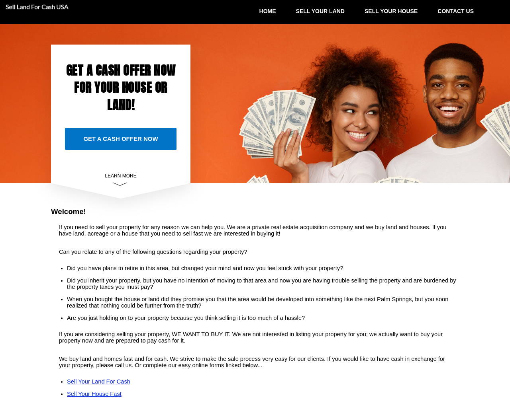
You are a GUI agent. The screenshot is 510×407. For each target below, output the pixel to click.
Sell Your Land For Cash (98, 381)
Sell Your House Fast (94, 394)
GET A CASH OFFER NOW (120, 138)
